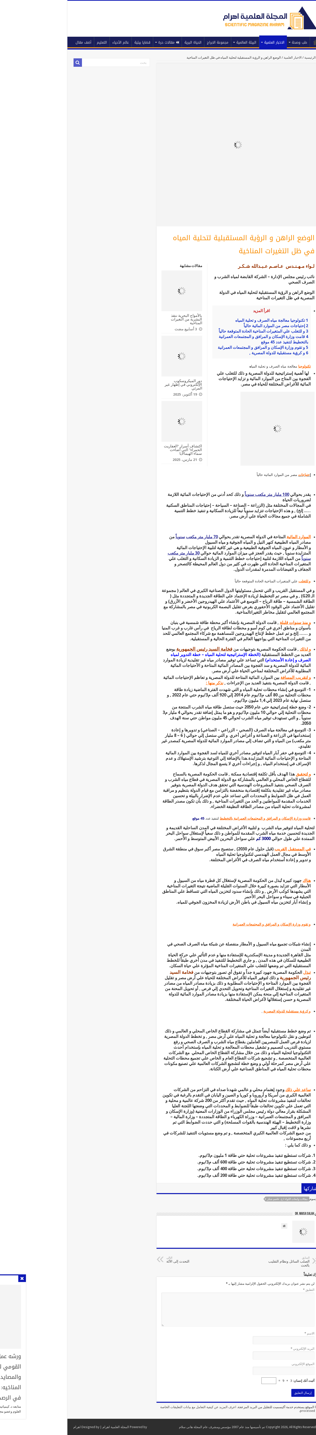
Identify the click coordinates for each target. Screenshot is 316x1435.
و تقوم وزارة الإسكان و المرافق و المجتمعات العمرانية (224, 347)
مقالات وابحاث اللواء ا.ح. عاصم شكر (249, 1199)
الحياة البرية (154, 42)
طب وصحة (261, 42)
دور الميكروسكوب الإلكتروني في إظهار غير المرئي (145, 384)
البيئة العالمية (208, 42)
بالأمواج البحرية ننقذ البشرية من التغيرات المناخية (148, 319)
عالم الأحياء (82, 42)
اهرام (38, 1427)
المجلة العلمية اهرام (77, 1427)
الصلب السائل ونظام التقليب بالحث (246, 1261)
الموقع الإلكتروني (264, 1364)
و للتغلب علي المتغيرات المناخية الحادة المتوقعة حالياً (225, 331)
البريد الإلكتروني (264, 1349)
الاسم (271, 1333)
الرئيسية (278, 42)
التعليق (270, 1290)
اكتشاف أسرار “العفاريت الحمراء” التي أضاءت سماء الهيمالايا (145, 450)
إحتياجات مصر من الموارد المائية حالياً (237, 325)
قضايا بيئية (104, 42)
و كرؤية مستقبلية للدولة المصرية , (240, 353)
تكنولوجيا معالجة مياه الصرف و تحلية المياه (233, 320)
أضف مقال (45, 42)
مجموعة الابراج (179, 42)
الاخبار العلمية (236, 42)
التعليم (64, 42)
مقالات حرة (130, 42)
